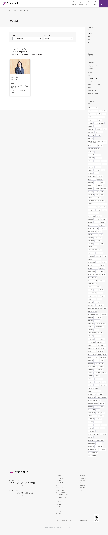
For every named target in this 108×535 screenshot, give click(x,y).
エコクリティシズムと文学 (95, 154)
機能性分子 (98, 418)
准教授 (89, 39)
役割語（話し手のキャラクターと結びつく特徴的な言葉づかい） (97, 142)
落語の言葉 (91, 157)
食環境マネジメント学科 (94, 74)
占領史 (104, 210)
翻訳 (90, 145)
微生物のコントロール (94, 348)
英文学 (95, 145)
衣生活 (90, 268)
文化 (103, 170)
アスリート (91, 326)
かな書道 (104, 160)
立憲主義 (91, 237)
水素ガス (91, 425)
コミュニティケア (93, 283)
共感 (104, 113)
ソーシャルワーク (93, 280)
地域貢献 (91, 289)
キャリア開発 (92, 271)
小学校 (99, 354)
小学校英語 (103, 434)
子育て (90, 259)
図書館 (96, 225)
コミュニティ (92, 305)
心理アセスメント (93, 366)
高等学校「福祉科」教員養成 (95, 250)
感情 (102, 194)
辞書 (97, 194)
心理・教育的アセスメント (95, 400)
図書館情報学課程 (92, 90)
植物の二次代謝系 (100, 339)
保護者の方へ (83, 485)
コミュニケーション (93, 110)
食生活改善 (100, 351)
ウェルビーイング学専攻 (94, 81)
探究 (90, 357)
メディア (104, 219)
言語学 (96, 107)
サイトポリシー (83, 520)
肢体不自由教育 (98, 369)
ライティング (92, 129)
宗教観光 (99, 129)
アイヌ (96, 234)
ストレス (97, 320)
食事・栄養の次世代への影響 (95, 308)
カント (90, 213)
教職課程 (90, 87)
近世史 (90, 225)
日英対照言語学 (92, 332)
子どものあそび (99, 363)
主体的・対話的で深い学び (95, 391)
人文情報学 (102, 449)
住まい (104, 262)
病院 (95, 415)
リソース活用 (92, 409)
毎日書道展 (91, 167)
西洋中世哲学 (103, 228)
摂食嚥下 (100, 293)
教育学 (104, 372)
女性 (105, 256)
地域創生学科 (91, 72)
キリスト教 (91, 194)
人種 (100, 120)
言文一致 (91, 160)
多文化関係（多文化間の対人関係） (97, 200)
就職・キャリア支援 (61, 485)
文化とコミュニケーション (100, 203)
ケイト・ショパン (93, 120)
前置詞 (98, 135)
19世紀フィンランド (93, 228)
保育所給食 (101, 296)
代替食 (99, 299)
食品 (90, 296)
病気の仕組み (100, 305)
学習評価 (99, 443)
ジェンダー (91, 132)
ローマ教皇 (91, 240)
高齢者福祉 (101, 280)
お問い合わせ (59, 509)
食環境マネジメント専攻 (94, 84)
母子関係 (97, 188)
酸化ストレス (98, 422)
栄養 (95, 246)
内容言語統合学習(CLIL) (94, 148)
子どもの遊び (99, 379)
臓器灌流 (91, 428)
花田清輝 (91, 173)
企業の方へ (82, 487)
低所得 (96, 243)
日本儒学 (97, 182)
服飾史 (96, 268)
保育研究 (97, 375)
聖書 (102, 191)
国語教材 (91, 188)
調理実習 (104, 314)
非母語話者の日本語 (93, 449)
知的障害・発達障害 (101, 397)
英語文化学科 (91, 62)
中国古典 (91, 182)
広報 (96, 289)
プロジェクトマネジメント (95, 286)
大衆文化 (100, 176)
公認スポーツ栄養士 (100, 323)
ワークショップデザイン (94, 274)
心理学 (90, 197)
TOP (10, 10)
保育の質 (91, 385)
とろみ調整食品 (92, 293)
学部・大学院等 (18, 10)
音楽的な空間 (92, 397)
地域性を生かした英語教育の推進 (96, 440)
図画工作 (102, 403)
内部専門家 (97, 372)
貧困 (99, 113)
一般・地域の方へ (84, 490)
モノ (105, 129)
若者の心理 (99, 253)
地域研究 (91, 222)
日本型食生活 (92, 342)
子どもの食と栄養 (93, 311)
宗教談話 (91, 138)
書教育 (90, 164)
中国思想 (100, 179)
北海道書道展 (97, 164)
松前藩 (90, 234)
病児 (104, 382)
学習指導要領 (92, 443)
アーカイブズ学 (92, 455)
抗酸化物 (91, 422)
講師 (89, 42)
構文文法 (91, 336)
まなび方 (91, 126)
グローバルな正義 (93, 207)
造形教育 (91, 406)
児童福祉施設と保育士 (94, 434)
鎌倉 (90, 185)
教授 (89, 36)
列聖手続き (98, 240)
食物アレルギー (92, 299)
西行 (94, 185)
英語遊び (91, 437)
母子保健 (97, 302)
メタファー (97, 126)
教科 (105, 354)
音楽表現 (100, 394)
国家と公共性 (92, 210)
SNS (98, 409)
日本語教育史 (99, 446)
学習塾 (98, 262)
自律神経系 (91, 363)
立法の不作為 (98, 237)
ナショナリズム (92, 176)
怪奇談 (96, 191)
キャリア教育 (100, 271)
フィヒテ (96, 213)
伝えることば (103, 110)
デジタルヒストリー (93, 452)
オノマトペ (98, 157)
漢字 (90, 179)
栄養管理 (91, 329)
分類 (103, 412)
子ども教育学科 (93, 78)
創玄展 (104, 164)
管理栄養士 (91, 323)
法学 (101, 234)
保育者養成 (91, 382)
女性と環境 (91, 256)
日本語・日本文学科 (93, 65)
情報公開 (58, 511)
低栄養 (96, 329)
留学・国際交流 (60, 487)
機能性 (95, 296)
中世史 (103, 222)
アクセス (58, 506)
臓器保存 (104, 425)
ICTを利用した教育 (99, 123)
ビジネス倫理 (92, 216)
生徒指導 (97, 219)
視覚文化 (97, 222)
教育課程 (99, 216)
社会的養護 (95, 357)
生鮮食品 (101, 415)
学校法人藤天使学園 (61, 497)
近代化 (96, 173)
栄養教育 (91, 320)
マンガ (96, 428)
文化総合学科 (91, 68)
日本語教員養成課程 (93, 93)
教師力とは (103, 385)
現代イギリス (99, 132)
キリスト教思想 (92, 231)
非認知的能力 (97, 197)
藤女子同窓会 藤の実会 (62, 495)
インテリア (96, 265)
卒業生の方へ (83, 483)
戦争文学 (100, 185)
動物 (90, 117)
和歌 (103, 182)
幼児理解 (98, 382)
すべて (90, 33)
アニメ (102, 428)
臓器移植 (97, 425)
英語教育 (91, 123)
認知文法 (100, 332)
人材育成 (102, 268)
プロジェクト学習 (93, 277)
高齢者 (101, 289)
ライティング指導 (99, 406)
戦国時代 (97, 160)
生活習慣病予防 (100, 342)
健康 (102, 360)
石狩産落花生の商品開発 (94, 314)
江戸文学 (91, 191)
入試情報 (58, 480)
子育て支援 (91, 379)
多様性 (90, 203)
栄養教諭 (91, 317)
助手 (89, 45)
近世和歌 (104, 188)
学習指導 (91, 219)
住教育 (90, 265)
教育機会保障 (92, 262)
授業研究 (91, 375)
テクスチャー (98, 317)
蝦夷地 (99, 231)
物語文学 (91, 170)
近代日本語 (91, 446)
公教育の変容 (97, 259)
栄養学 (90, 415)
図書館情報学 (92, 412)
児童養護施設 (92, 431)
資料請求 (58, 504)
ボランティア (92, 253)
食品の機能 (91, 339)
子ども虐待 (103, 357)
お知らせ (58, 501)
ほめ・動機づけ (92, 354)
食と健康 (91, 302)
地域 (90, 351)
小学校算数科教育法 (93, 388)
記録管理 (102, 225)
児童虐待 (91, 369)
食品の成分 (97, 336)
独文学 (100, 145)
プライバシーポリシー (61, 520)
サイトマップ (73, 520)
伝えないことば (92, 113)
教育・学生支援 (60, 483)
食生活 (90, 246)
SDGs (103, 274)
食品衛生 (103, 348)
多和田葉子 (91, 151)
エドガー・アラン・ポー (98, 117)
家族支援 (91, 360)
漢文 (94, 179)
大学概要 (58, 475)
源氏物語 (97, 170)
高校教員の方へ (84, 478)
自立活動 (91, 372)
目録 (98, 412)
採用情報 (58, 513)
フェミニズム (92, 135)
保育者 (96, 385)
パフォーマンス (92, 394)
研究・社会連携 (60, 490)
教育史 (98, 210)
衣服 (103, 265)
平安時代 (98, 167)
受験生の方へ (83, 475)
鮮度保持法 (91, 418)
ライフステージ (92, 345)
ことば (90, 107)
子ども (96, 360)
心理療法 (101, 366)
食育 (105, 308)
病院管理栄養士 (99, 326)
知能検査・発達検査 (93, 403)
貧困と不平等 (102, 207)
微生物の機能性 (101, 345)
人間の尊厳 (98, 256)
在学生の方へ (83, 480)
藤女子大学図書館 (60, 492)
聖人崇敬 (91, 243)
